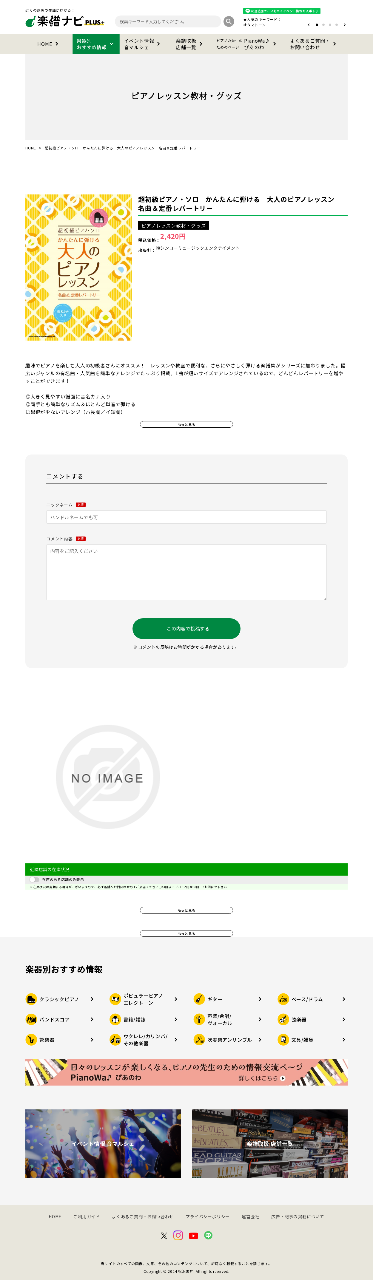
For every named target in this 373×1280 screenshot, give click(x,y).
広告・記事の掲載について (297, 1216)
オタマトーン (254, 24)
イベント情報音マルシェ (143, 44)
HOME (48, 44)
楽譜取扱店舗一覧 (190, 44)
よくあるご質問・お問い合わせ (314, 44)
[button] (309, 24)
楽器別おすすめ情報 (96, 44)
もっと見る (186, 424)
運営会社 (250, 1216)
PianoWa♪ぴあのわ (247, 44)
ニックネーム (66, 505)
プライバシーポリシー (208, 1216)
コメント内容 (66, 539)
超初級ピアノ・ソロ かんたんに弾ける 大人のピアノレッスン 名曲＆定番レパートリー (239, 203)
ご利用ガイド (86, 1216)
